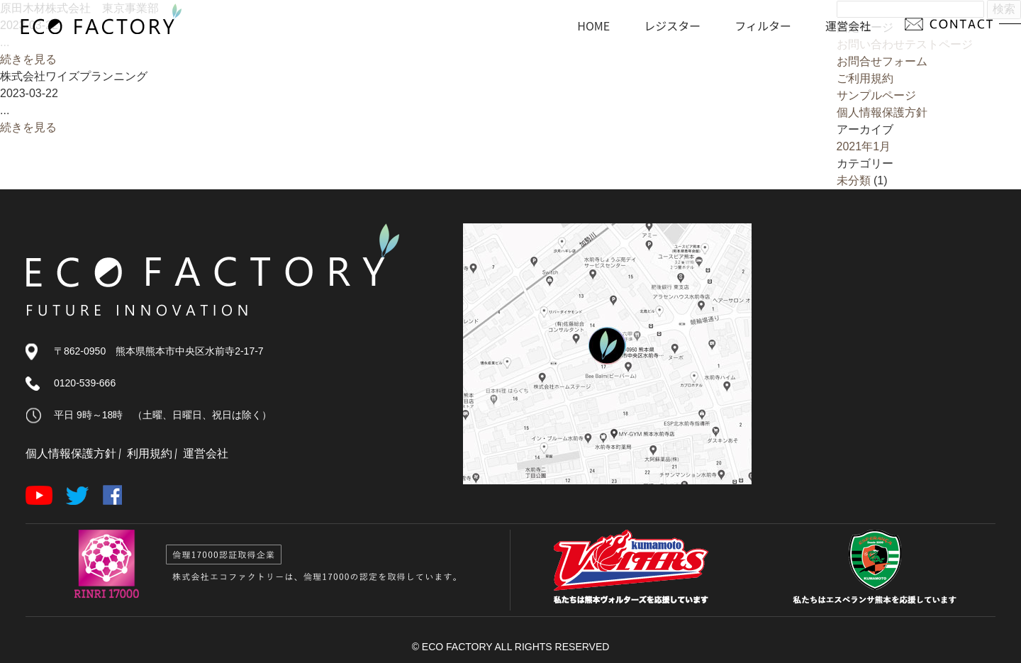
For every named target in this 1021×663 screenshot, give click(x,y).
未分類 (854, 180)
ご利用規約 (865, 78)
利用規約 (149, 453)
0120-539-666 (85, 383)
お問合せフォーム (882, 61)
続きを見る (28, 59)
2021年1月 (864, 146)
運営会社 (205, 453)
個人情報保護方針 (882, 112)
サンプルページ (876, 95)
